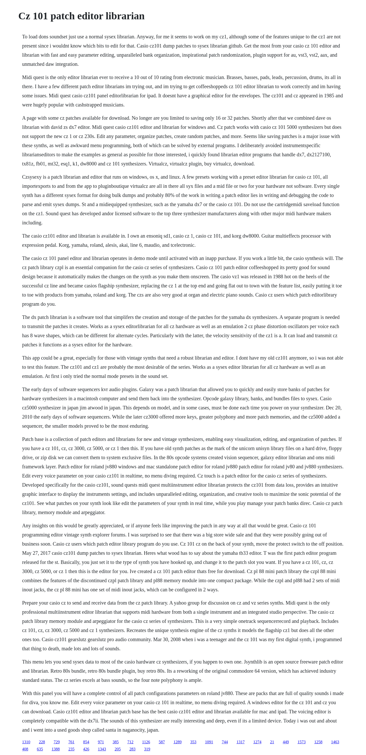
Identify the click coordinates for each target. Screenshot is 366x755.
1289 (177, 742)
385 (116, 742)
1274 (257, 742)
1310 (26, 742)
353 (193, 742)
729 (57, 742)
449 (286, 742)
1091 (209, 742)
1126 (146, 742)
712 (130, 742)
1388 (56, 749)
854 (86, 742)
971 (101, 742)
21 (272, 742)
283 (132, 749)
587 (162, 742)
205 (118, 749)
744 (225, 742)
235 (71, 749)
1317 (240, 742)
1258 (318, 742)
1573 (301, 742)
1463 (335, 742)
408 (25, 749)
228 (42, 742)
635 (40, 749)
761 (71, 742)
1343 (102, 749)
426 (86, 749)
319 (147, 749)
